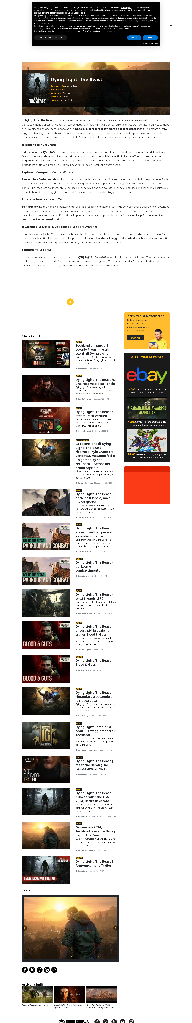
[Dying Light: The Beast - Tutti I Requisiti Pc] (46, 603)
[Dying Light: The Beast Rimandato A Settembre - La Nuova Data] (46, 701)
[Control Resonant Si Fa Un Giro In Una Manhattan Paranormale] (147, 408)
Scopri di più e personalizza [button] (50, 37)
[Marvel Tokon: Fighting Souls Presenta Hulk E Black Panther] (147, 440)
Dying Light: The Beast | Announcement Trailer (94, 863)
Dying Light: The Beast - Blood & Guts (94, 662)
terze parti (72, 15)
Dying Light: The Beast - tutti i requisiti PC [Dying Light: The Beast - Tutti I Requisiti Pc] (94, 596)
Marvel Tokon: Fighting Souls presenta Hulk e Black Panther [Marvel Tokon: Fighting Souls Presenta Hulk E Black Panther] (147, 456)
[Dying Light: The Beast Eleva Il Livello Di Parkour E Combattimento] (46, 536)
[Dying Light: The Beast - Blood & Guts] (46, 669)
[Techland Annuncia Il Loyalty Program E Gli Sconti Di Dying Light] (46, 354)
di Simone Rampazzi (85, 483)
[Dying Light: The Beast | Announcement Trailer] (46, 870)
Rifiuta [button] (134, 37)
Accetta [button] (150, 37)
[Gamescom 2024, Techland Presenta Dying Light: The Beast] (46, 835)
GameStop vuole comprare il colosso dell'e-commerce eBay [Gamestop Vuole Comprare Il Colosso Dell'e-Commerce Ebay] (147, 391)
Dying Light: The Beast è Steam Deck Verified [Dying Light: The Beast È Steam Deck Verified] (95, 413)
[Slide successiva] (116, 928)
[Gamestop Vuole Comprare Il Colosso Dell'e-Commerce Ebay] (147, 375)
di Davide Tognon (84, 399)
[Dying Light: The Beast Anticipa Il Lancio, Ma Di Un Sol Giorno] (46, 502)
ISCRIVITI (135, 337)
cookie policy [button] (80, 13)
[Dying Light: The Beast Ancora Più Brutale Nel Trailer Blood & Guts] (46, 635)
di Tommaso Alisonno (85, 613)
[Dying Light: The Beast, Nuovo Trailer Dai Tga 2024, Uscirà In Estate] (46, 801)
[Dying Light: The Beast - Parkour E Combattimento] (46, 571)
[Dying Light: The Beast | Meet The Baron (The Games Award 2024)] (46, 769)
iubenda (155, 43)
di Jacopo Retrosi (83, 431)
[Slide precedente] (24, 928)
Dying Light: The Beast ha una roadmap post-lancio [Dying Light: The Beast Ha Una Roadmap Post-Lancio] (96, 381)
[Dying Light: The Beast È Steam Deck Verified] (46, 420)
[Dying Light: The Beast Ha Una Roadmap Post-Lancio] (46, 388)
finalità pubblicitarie (50, 21)
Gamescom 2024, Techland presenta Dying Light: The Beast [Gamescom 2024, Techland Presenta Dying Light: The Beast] (95, 831)
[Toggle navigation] (21, 25)
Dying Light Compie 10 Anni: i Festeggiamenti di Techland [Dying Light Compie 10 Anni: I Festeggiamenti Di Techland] (95, 731)
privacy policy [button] (126, 8)
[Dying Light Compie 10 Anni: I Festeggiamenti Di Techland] (46, 735)
